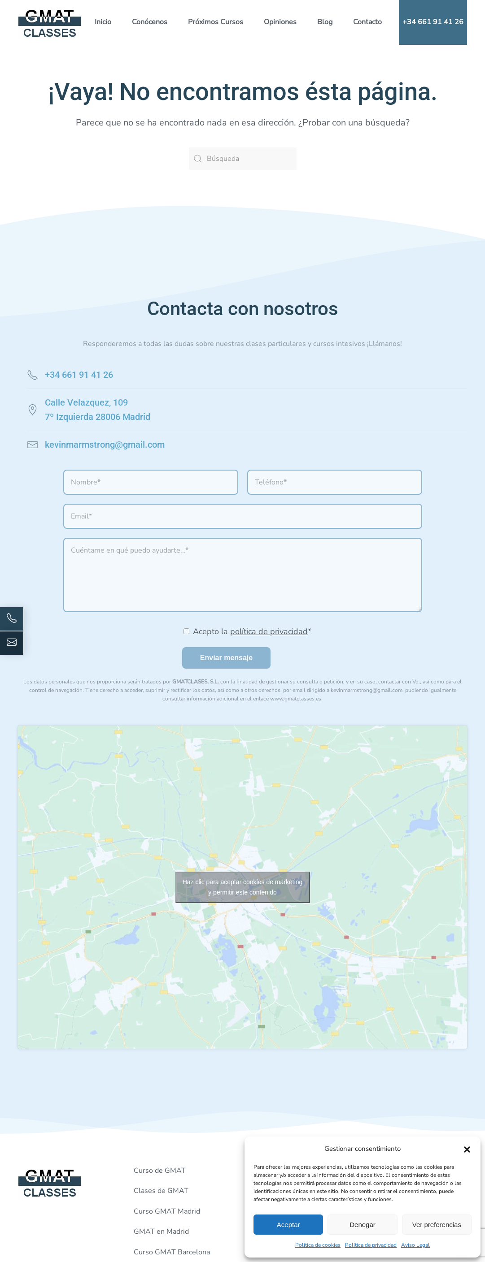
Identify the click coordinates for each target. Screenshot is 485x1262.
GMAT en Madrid (161, 1231)
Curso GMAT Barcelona (172, 1252)
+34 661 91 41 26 (432, 22)
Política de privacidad (371, 1245)
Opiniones (280, 22)
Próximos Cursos (215, 22)
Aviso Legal (415, 1245)
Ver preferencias (436, 1224)
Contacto (367, 22)
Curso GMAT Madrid (167, 1211)
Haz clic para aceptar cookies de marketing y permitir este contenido (243, 887)
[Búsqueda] (243, 158)
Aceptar (288, 1224)
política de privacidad (269, 631)
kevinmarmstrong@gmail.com (105, 444)
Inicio (103, 22)
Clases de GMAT (161, 1191)
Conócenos (149, 22)
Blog (324, 22)
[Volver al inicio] (50, 22)
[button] (467, 1148)
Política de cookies (318, 1245)
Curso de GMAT (160, 1171)
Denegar (363, 1224)
